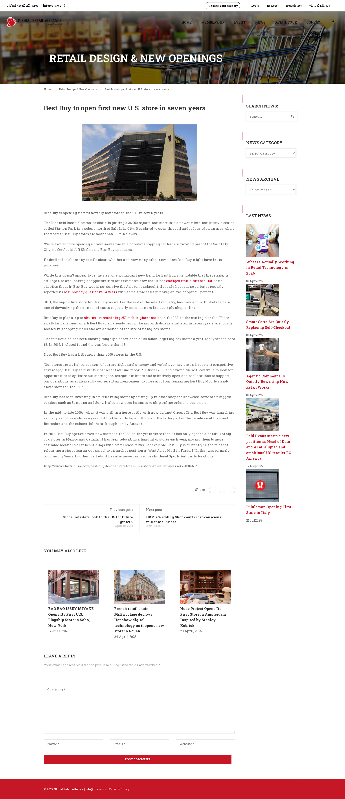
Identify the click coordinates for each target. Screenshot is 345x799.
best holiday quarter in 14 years (90, 292)
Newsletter (294, 5)
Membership (212, 22)
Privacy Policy (119, 789)
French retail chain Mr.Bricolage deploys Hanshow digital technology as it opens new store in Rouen (139, 619)
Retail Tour (286, 22)
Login (255, 5)
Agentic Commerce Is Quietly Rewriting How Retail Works (267, 381)
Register (273, 5)
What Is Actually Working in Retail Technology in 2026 (270, 267)
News (260, 22)
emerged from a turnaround (189, 280)
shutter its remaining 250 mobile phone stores (122, 317)
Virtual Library (319, 5)
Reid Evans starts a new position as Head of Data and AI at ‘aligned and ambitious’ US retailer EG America (268, 446)
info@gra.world (54, 5)
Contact (314, 22)
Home (187, 22)
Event (240, 22)
